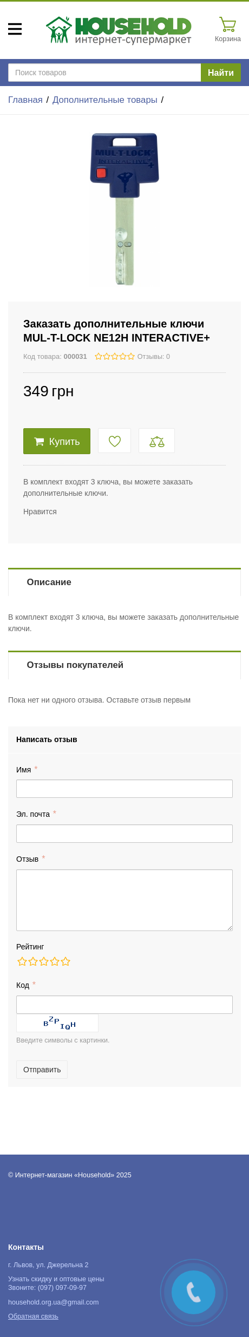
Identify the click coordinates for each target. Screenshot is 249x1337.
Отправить (42, 1069)
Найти (221, 72)
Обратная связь (33, 1316)
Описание (49, 582)
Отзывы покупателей (75, 665)
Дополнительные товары (105, 100)
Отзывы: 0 (153, 357)
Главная (25, 100)
